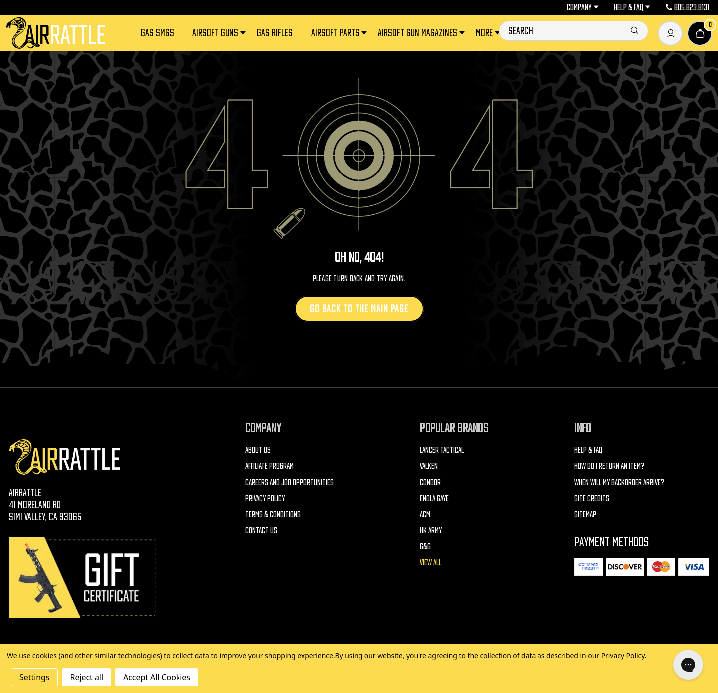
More (489, 33)
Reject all (86, 677)
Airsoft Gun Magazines (422, 33)
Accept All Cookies (156, 677)
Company (583, 7)
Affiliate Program (269, 466)
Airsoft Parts (339, 33)
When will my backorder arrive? (619, 482)
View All (430, 562)
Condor (430, 482)
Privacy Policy (265, 498)
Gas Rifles (275, 32)
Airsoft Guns (219, 33)
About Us (258, 450)
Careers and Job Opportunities (289, 482)
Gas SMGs (157, 32)
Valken (429, 466)
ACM (425, 514)
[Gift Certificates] (84, 577)
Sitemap (585, 514)
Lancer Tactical (442, 450)
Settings (34, 677)
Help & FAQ (632, 7)
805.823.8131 (688, 7)
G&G (425, 546)
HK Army (431, 530)
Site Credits (591, 498)
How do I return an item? (609, 466)
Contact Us (261, 530)
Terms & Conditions (273, 514)
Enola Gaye (434, 498)
